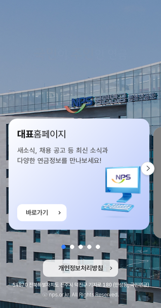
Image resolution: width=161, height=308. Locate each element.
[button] (63, 247)
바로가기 (37, 213)
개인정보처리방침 (80, 268)
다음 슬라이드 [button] (154, 168)
